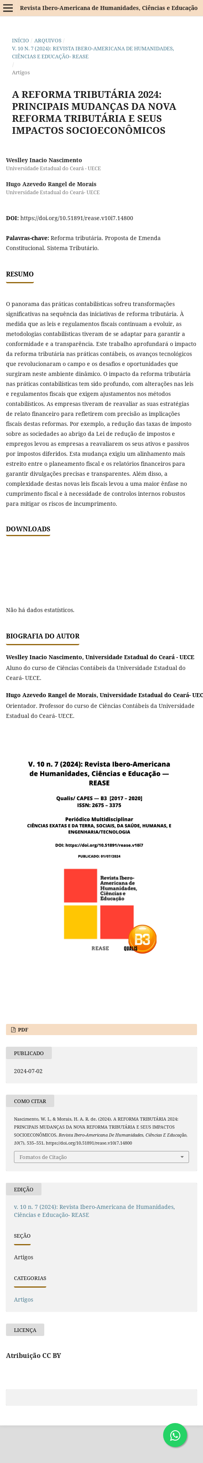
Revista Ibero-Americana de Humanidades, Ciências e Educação (109, 8)
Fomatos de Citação (43, 1157)
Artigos (23, 1299)
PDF (22, 1029)
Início (20, 40)
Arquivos (47, 40)
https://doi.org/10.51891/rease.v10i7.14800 (76, 218)
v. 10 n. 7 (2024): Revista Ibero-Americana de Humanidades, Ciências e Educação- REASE (93, 52)
